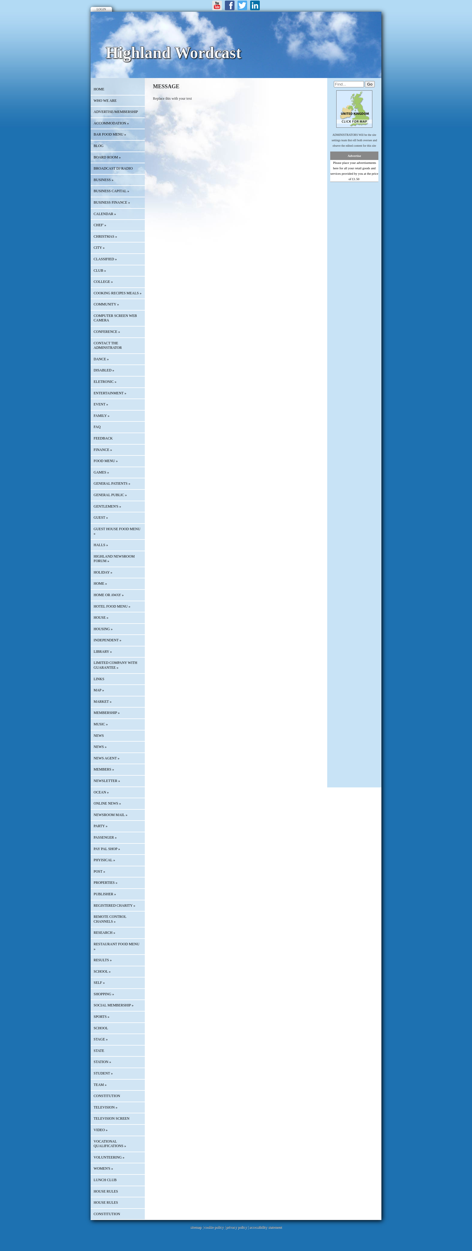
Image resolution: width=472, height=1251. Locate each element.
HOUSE (101, 617)
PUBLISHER (105, 894)
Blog (99, 146)
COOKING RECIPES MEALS (117, 293)
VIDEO (100, 1130)
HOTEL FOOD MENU (112, 606)
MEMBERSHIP (107, 713)
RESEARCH (104, 932)
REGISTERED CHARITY (114, 905)
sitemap (195, 1227)
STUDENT (103, 1073)
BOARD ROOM (107, 157)
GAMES (101, 472)
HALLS (101, 545)
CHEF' (100, 225)
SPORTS (101, 1017)
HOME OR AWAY (109, 595)
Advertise (354, 156)
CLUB (100, 270)
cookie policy (213, 1227)
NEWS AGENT (107, 758)
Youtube (217, 5)
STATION (102, 1062)
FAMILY (101, 416)
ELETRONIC (105, 382)
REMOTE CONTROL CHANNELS (110, 919)
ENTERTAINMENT (110, 393)
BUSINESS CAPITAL (111, 191)
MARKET (102, 701)
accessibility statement (265, 1227)
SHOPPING (104, 994)
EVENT (101, 404)
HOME (99, 89)
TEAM (100, 1085)
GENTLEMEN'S (107, 506)
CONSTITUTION (107, 1096)
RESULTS (103, 960)
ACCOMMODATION (111, 123)
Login (101, 9)
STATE (99, 1051)
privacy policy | (237, 1227)
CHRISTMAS (105, 236)
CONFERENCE (107, 332)
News (99, 735)
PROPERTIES (105, 882)
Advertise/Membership (116, 112)
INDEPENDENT (107, 640)
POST (99, 871)
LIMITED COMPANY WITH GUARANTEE (115, 665)
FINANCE (103, 450)
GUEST (101, 517)
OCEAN (101, 792)
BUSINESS (103, 180)
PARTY (100, 826)
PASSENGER (105, 837)
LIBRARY (103, 651)
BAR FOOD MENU (110, 134)
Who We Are (105, 101)
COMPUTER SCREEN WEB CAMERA (115, 318)
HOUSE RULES (106, 1191)
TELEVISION (105, 1107)
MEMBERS (104, 769)
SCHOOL (102, 971)
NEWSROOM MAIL (110, 815)
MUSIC (101, 724)
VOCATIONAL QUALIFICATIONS (110, 1143)
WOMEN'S (103, 1168)
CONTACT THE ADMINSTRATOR (108, 345)
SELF (99, 982)
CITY (99, 248)
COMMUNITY (106, 304)
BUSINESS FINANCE (112, 202)
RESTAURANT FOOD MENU (116, 946)
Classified (105, 259)
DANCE (101, 359)
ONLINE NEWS (107, 803)
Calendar (105, 214)
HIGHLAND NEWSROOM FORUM (114, 558)
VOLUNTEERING (109, 1157)
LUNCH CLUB (105, 1180)
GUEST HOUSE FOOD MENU (117, 531)
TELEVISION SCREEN (111, 1118)
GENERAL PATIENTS (112, 483)
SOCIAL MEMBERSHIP (113, 1005)
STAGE (101, 1039)
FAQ (97, 427)
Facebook (229, 5)
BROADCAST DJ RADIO (113, 168)
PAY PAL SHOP (107, 849)
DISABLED (104, 370)
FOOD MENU (106, 461)
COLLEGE (103, 282)
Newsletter (107, 781)
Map (99, 690)
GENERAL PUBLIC (110, 495)
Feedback (103, 438)
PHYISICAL (104, 860)
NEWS (100, 747)
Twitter (242, 5)
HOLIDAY (103, 572)
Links (99, 679)
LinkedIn (255, 5)
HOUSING (103, 629)
